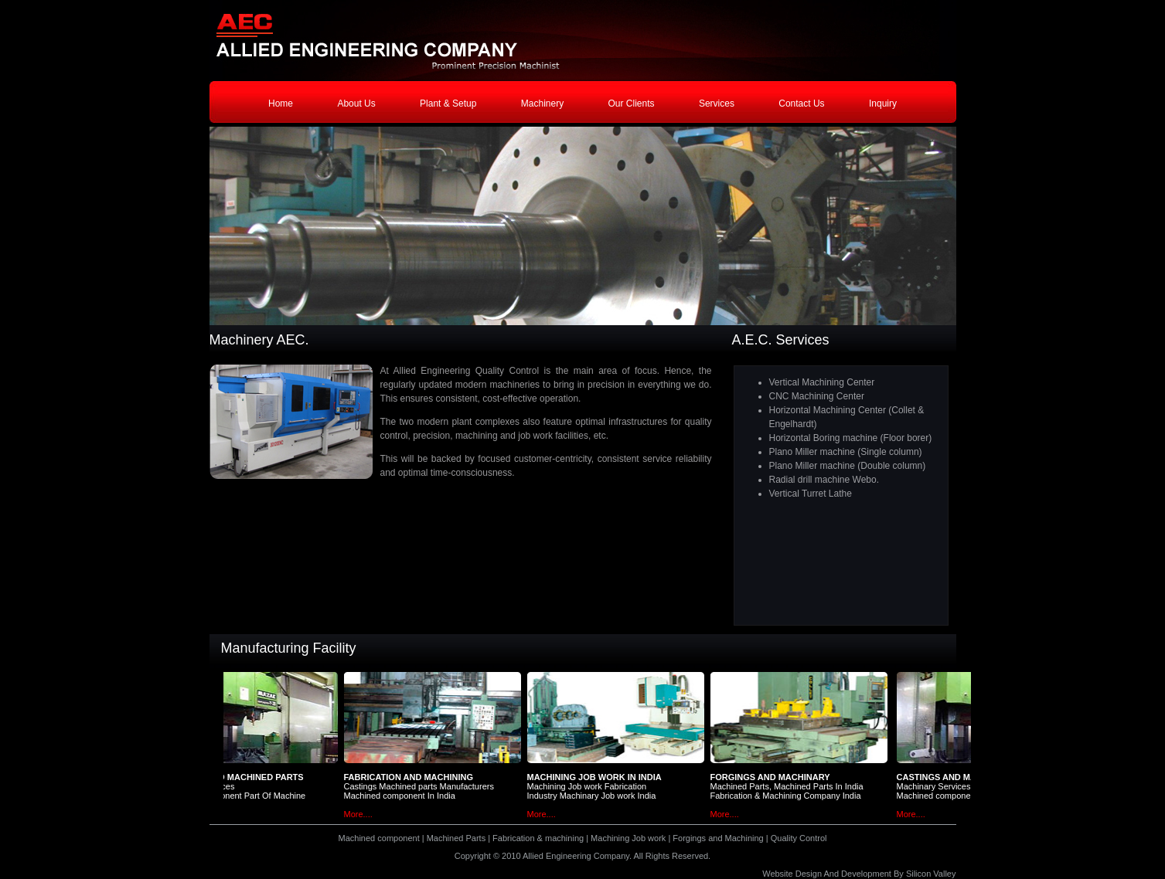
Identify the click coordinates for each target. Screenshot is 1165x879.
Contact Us (801, 103)
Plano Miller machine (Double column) (847, 465)
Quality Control (799, 838)
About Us (356, 103)
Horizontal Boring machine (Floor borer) (850, 438)
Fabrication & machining (538, 838)
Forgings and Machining (718, 838)
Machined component (379, 838)
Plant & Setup (448, 103)
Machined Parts (457, 838)
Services (716, 103)
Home (280, 103)
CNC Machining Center (816, 396)
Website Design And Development (826, 873)
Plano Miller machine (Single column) (845, 451)
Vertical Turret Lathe (810, 493)
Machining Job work (628, 838)
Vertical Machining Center (822, 382)
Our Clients (631, 103)
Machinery (542, 103)
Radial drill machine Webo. (824, 479)
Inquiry (883, 103)
